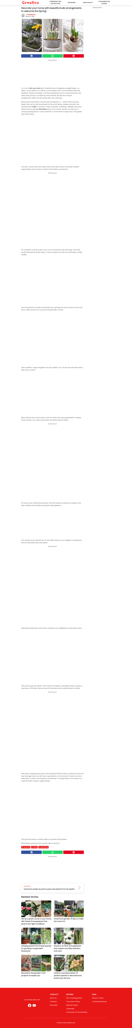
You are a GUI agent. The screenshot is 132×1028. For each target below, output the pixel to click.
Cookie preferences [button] (99, 1001)
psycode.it (53, 1005)
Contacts (53, 1001)
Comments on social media (76, 1012)
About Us (53, 998)
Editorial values (72, 1005)
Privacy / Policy (97, 998)
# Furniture (26, 847)
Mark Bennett (31, 14)
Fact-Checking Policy (74, 998)
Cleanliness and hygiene (104, 3)
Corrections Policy (73, 1001)
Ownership (70, 1009)
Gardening (72, 3)
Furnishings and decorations (55, 3)
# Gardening (43, 847)
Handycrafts (88, 3)
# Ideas (34, 847)
